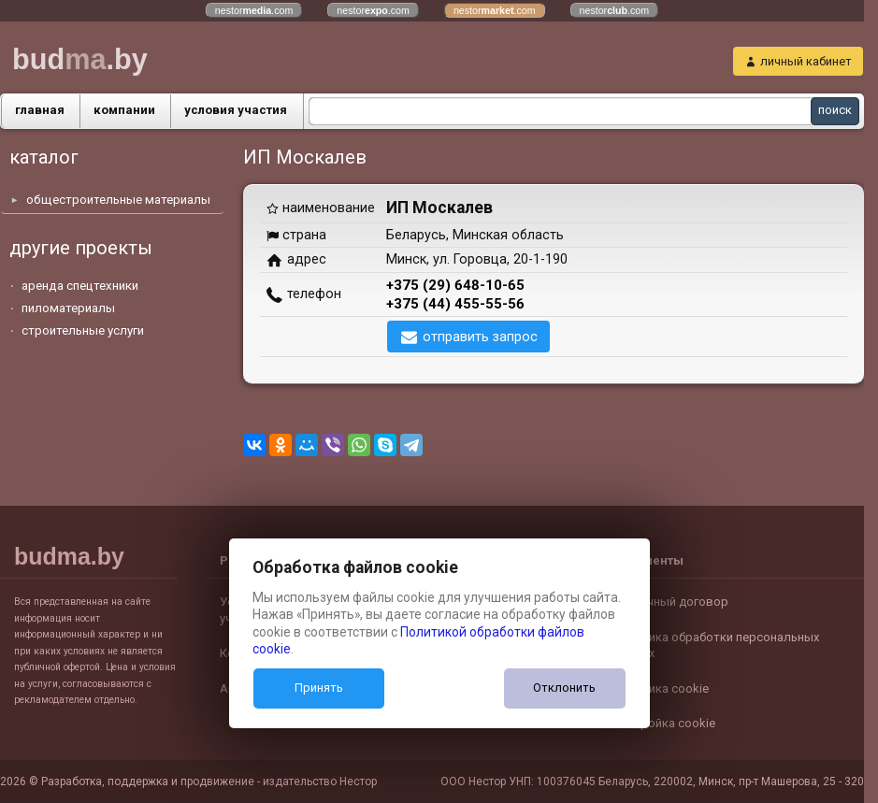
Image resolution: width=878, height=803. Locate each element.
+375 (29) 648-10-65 (455, 285)
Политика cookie (660, 688)
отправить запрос (480, 336)
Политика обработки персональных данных (715, 645)
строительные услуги (83, 330)
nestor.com (254, 10)
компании (124, 110)
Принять (319, 688)
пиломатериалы (68, 308)
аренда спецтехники (80, 286)
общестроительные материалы (118, 200)
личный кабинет (806, 61)
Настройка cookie (663, 723)
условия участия (235, 110)
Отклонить (564, 688)
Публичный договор (670, 602)
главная (40, 110)
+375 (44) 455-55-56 (455, 303)
